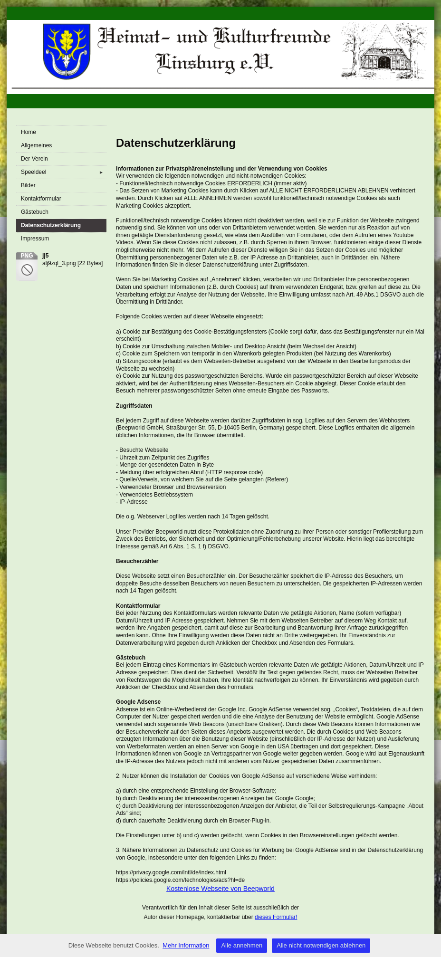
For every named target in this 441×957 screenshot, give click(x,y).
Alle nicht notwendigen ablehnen (321, 945)
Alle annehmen (241, 945)
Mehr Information (186, 945)
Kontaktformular (41, 198)
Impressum (35, 238)
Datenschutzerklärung (51, 225)
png (26, 255)
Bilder (28, 185)
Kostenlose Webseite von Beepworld (220, 888)
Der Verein (34, 158)
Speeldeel (63, 172)
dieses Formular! (276, 917)
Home (28, 132)
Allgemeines (36, 145)
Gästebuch (34, 212)
